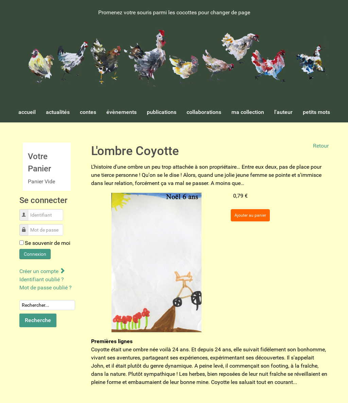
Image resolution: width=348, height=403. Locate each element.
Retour (321, 145)
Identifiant (26, 211)
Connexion (35, 254)
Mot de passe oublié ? (45, 287)
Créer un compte (42, 271)
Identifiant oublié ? (41, 279)
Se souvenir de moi (47, 243)
